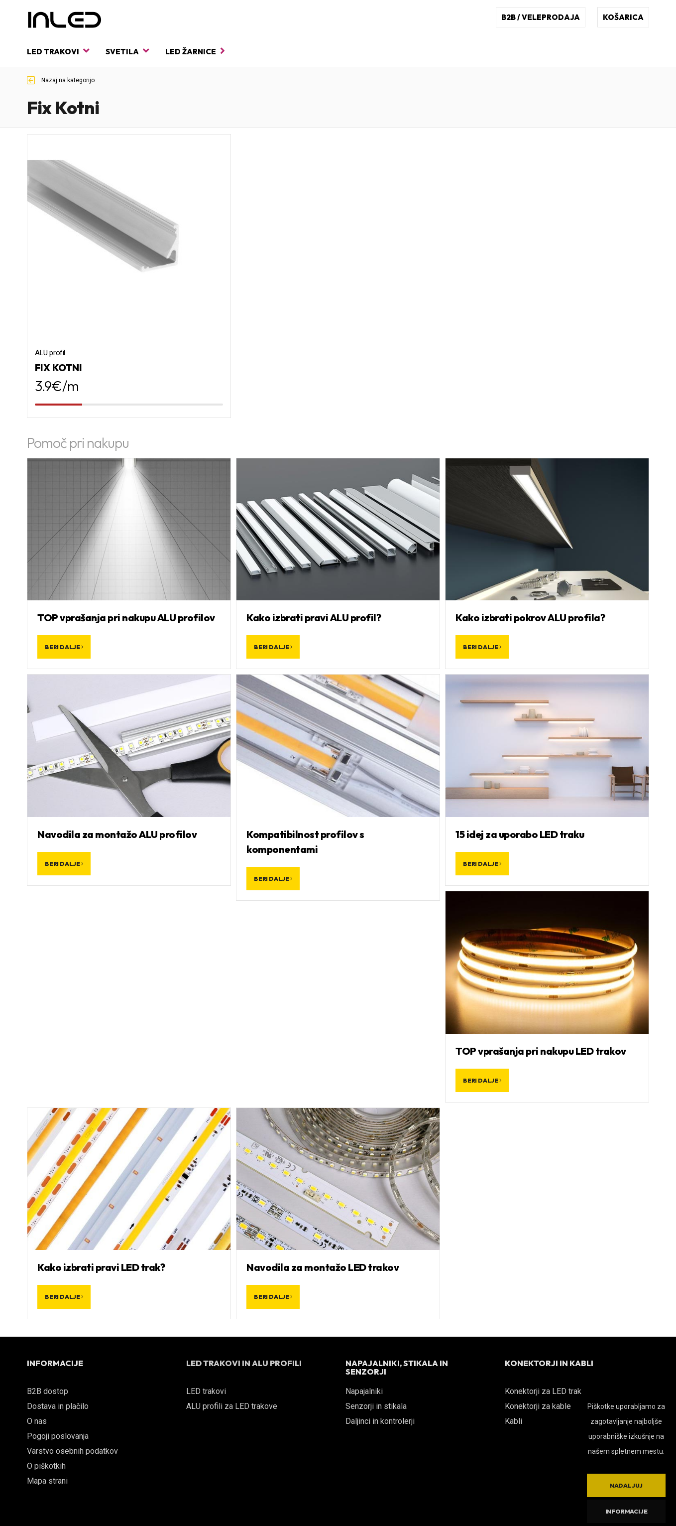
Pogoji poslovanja (58, 1436)
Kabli (513, 1421)
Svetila (127, 51)
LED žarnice (195, 51)
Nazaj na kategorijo (61, 80)
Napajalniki (364, 1391)
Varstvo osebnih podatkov (72, 1451)
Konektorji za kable (538, 1406)
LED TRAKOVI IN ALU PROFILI (244, 1363)
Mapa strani (47, 1481)
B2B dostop (47, 1391)
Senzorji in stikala (376, 1406)
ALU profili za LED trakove (231, 1406)
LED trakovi (58, 51)
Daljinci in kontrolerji (380, 1421)
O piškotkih (46, 1466)
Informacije (626, 1511)
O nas (37, 1421)
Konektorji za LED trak (543, 1391)
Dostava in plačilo (58, 1406)
